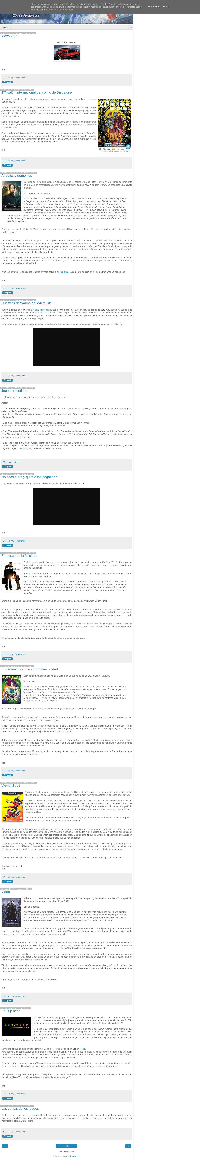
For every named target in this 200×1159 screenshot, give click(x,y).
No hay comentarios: (17, 78)
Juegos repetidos (14, 390)
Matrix (6, 892)
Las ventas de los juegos (20, 1108)
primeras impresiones (41, 310)
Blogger (75, 1156)
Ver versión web (67, 1151)
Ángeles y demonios (16, 175)
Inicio (67, 1146)
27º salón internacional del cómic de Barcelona (36, 92)
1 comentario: (14, 462)
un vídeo (81, 1049)
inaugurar (64, 272)
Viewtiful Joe (10, 785)
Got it (166, 7)
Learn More (154, 7)
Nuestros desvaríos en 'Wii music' (26, 303)
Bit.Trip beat (10, 1011)
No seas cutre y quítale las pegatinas (29, 477)
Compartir (7, 82)
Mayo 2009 (9, 36)
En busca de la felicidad (19, 555)
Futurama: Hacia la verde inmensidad (29, 669)
